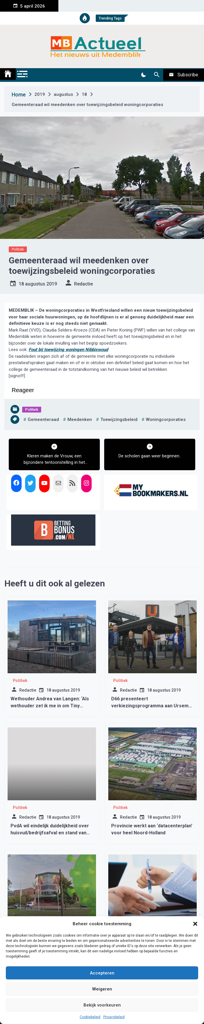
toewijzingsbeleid (118, 419)
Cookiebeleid (90, 1017)
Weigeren (102, 989)
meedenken (79, 419)
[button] (195, 924)
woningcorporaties (166, 419)
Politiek (18, 249)
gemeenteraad (43, 419)
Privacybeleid (114, 1017)
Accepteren (102, 973)
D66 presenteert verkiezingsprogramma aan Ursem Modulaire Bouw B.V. (150, 705)
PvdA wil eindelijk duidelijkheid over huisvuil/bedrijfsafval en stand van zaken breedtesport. (50, 833)
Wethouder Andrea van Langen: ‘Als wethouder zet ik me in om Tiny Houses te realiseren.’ (50, 705)
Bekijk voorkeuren (102, 1005)
